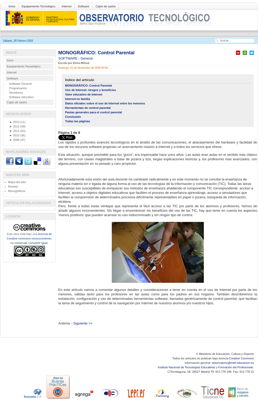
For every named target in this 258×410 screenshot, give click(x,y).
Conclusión (73, 116)
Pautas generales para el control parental (93, 112)
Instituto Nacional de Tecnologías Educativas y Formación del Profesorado (206, 367)
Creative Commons (241, 358)
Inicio (12, 6)
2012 (14, 126)
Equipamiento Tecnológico (38, 6)
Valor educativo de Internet (83, 94)
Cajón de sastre (105, 6)
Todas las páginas (77, 121)
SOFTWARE (68, 58)
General (86, 58)
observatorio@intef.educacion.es (233, 362)
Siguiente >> (83, 323)
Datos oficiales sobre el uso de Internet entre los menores (105, 103)
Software (83, 6)
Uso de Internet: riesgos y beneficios (90, 90)
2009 (14, 139)
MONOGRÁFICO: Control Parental (96, 52)
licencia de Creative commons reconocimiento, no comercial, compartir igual (29, 238)
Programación (18, 88)
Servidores (16, 92)
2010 (14, 135)
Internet (66, 6)
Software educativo (21, 97)
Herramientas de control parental (88, 107)
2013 (14, 122)
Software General (20, 83)
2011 (14, 130)
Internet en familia (77, 98)
